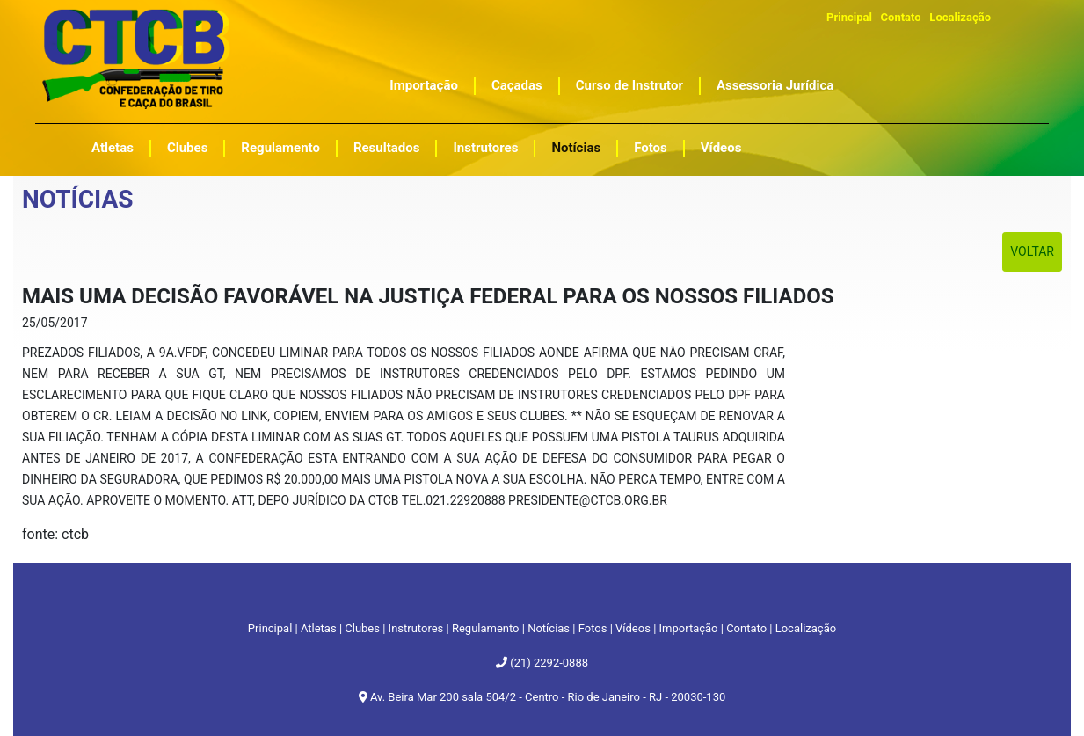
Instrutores (485, 148)
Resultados (386, 148)
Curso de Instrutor (629, 85)
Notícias (575, 148)
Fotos (650, 148)
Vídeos (721, 148)
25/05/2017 (55, 323)
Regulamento (280, 148)
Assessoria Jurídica (775, 85)
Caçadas (516, 85)
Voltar (1032, 251)
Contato (901, 17)
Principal (849, 17)
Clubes (187, 148)
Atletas (112, 148)
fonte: (42, 534)
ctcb (75, 534)
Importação (423, 85)
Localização (960, 17)
